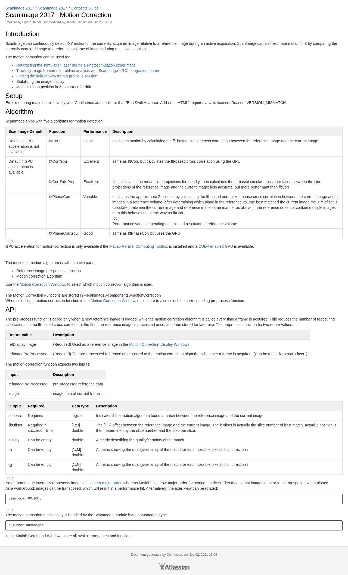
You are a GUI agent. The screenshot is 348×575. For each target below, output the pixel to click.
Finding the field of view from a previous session (56, 76)
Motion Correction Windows (43, 284)
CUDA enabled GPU (215, 246)
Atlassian (174, 566)
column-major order (105, 483)
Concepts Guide (85, 8)
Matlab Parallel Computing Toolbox (138, 246)
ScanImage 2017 (52, 8)
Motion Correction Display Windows (159, 344)
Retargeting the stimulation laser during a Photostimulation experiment (75, 65)
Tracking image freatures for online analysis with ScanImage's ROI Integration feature (88, 70)
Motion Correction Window (113, 301)
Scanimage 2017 (19, 8)
